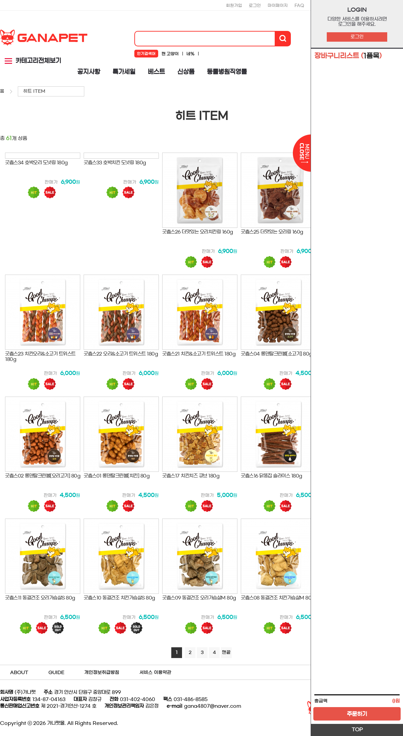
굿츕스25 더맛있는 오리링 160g (272, 232)
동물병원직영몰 (227, 72)
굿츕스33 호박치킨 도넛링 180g (115, 162)
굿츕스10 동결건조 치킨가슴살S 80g (119, 598)
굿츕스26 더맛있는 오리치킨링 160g (197, 232)
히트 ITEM (34, 91)
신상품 (185, 72)
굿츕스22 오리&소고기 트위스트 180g (121, 354)
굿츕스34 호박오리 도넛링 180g (36, 162)
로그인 (357, 37)
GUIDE (56, 672)
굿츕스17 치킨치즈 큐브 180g (190, 476)
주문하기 (357, 714)
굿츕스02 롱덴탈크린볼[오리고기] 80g (42, 476)
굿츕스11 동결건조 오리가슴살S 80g (40, 598)
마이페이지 (278, 5)
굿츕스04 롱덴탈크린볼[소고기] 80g (276, 354)
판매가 (51, 182)
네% (190, 54)
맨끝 (226, 652)
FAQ (299, 5)
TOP (357, 729)
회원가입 (234, 5)
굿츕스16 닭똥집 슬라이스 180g (271, 476)
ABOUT (19, 672)
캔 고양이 (170, 54)
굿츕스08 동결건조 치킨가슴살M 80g (278, 598)
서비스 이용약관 (155, 672)
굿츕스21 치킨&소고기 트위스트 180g (198, 354)
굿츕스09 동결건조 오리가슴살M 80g (199, 598)
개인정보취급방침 (101, 672)
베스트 (156, 72)
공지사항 (88, 72)
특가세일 (124, 72)
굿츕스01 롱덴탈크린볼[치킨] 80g (116, 476)
